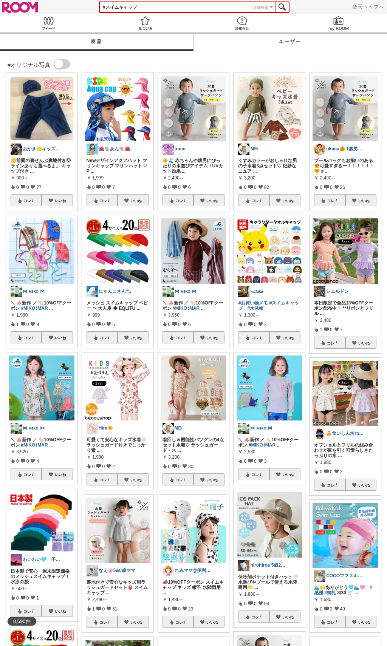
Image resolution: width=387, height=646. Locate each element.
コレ (29, 200)
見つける (145, 23)
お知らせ (242, 23)
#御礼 (330, 592)
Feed (48, 23)
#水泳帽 (255, 308)
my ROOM (338, 23)
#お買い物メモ (253, 303)
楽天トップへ (368, 7)
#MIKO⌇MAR (34, 308)
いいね (60, 200)
